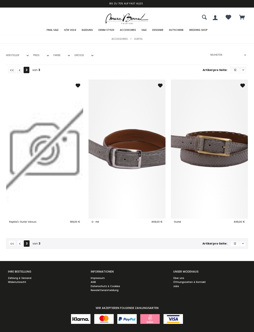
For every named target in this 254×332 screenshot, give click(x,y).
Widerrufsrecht (17, 282)
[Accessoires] (128, 30)
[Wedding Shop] (198, 30)
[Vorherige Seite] (19, 70)
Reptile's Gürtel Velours (23, 221)
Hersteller (12, 55)
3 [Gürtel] (26, 70)
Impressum (98, 278)
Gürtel (177, 221)
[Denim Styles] (106, 30)
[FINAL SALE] (52, 30)
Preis (36, 55)
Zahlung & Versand (19, 278)
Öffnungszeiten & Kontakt (189, 282)
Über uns (178, 278)
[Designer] (157, 30)
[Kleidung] (87, 30)
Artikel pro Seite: (215, 70)
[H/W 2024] (70, 30)
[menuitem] (242, 17)
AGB (93, 282)
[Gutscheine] (176, 30)
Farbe (57, 55)
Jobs (176, 286)
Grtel (95, 221)
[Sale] (144, 30)
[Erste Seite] (12, 70)
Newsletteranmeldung (104, 290)
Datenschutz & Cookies (105, 286)
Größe (79, 55)
